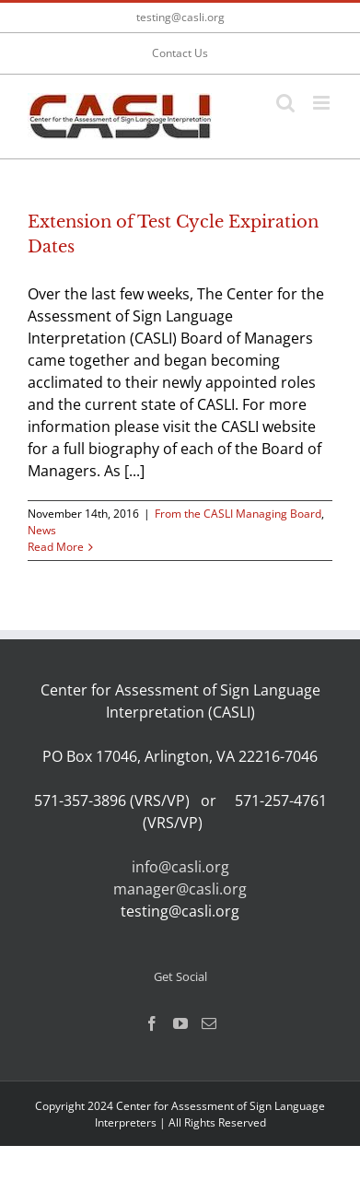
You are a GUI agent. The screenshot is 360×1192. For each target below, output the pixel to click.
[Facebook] (152, 1023)
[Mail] (209, 1023)
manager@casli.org (180, 889)
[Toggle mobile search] (285, 102)
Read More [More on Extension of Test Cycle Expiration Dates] (56, 547)
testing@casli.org (180, 17)
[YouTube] (180, 1023)
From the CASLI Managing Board (238, 513)
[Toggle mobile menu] (322, 102)
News (42, 530)
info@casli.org (180, 867)
